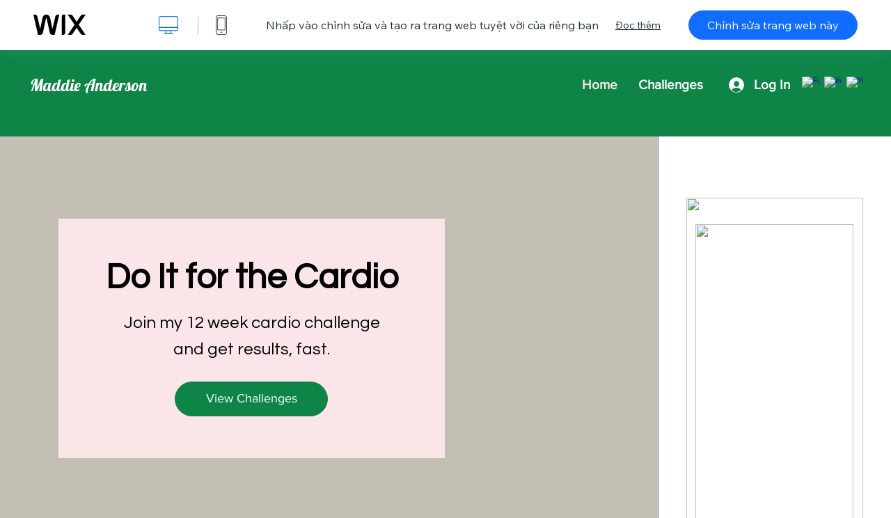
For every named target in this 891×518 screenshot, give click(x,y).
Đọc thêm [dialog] (638, 25)
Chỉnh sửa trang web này (773, 25)
